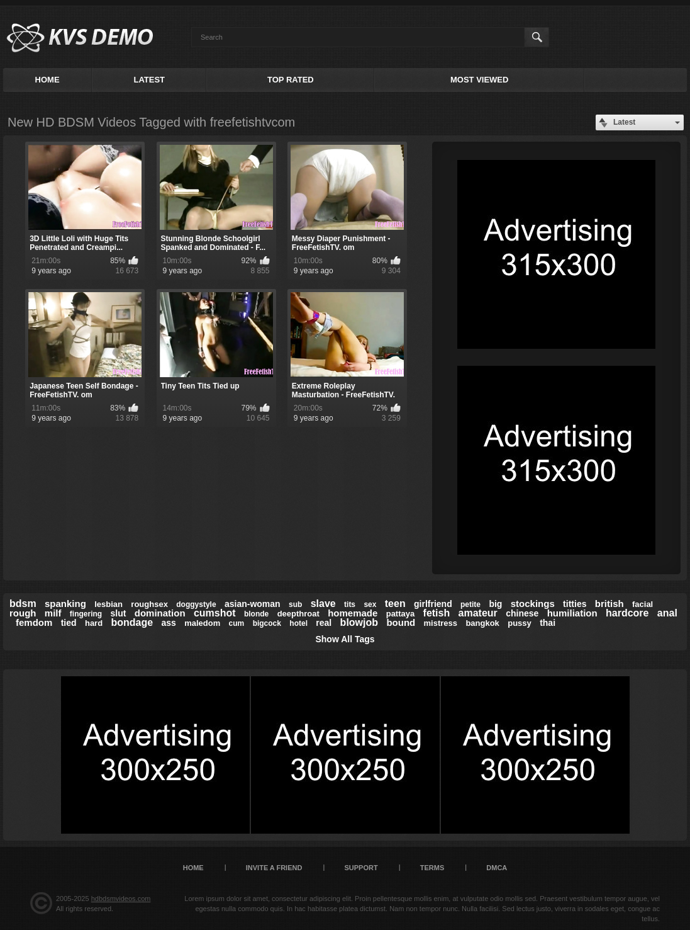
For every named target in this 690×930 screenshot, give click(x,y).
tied (69, 623)
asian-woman (253, 604)
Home (47, 79)
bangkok (482, 623)
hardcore (627, 613)
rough (22, 613)
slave (323, 603)
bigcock (267, 623)
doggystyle (196, 604)
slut (118, 613)
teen (395, 603)
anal (667, 613)
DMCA (496, 867)
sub (295, 604)
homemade (352, 613)
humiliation (572, 613)
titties (574, 604)
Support (360, 867)
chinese (522, 613)
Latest (149, 79)
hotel (298, 623)
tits (349, 604)
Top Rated (290, 79)
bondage (132, 622)
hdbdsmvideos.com (121, 898)
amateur (478, 613)
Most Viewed (479, 79)
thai (547, 623)
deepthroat (298, 613)
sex (370, 604)
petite (470, 604)
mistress (440, 623)
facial (642, 604)
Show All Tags (344, 639)
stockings (533, 603)
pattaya (400, 613)
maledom (202, 623)
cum (237, 623)
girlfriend (433, 604)
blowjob (359, 622)
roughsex (149, 604)
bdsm (22, 603)
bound (400, 622)
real (323, 623)
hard (94, 623)
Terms (432, 867)
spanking (65, 603)
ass (168, 623)
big (495, 604)
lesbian (108, 604)
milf (53, 613)
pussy (519, 623)
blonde (256, 614)
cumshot (215, 613)
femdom (34, 622)
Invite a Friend (274, 867)
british (609, 603)
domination (160, 613)
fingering (86, 614)
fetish (436, 613)
